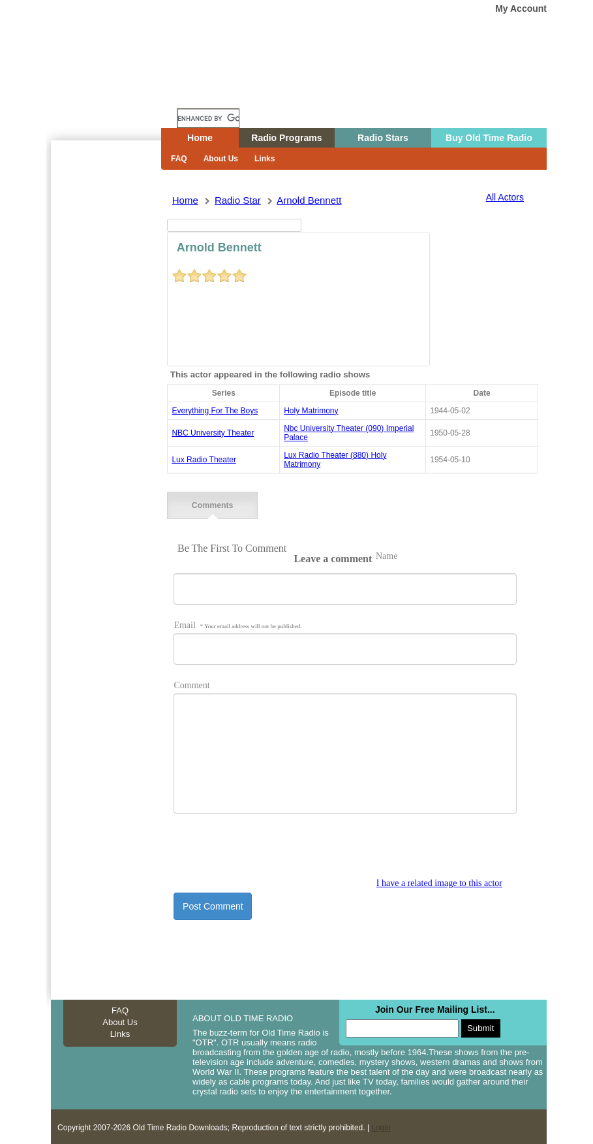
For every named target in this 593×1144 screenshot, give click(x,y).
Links (264, 158)
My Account (521, 8)
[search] (208, 118)
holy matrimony (311, 410)
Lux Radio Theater (204, 459)
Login (380, 1125)
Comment (191, 684)
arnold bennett (309, 200)
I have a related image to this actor (439, 881)
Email (237, 624)
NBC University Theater (213, 432)
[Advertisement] (105, 375)
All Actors (505, 197)
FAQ (179, 158)
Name (386, 555)
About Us (221, 158)
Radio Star (238, 200)
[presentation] (273, 850)
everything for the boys (215, 410)
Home (115, 93)
